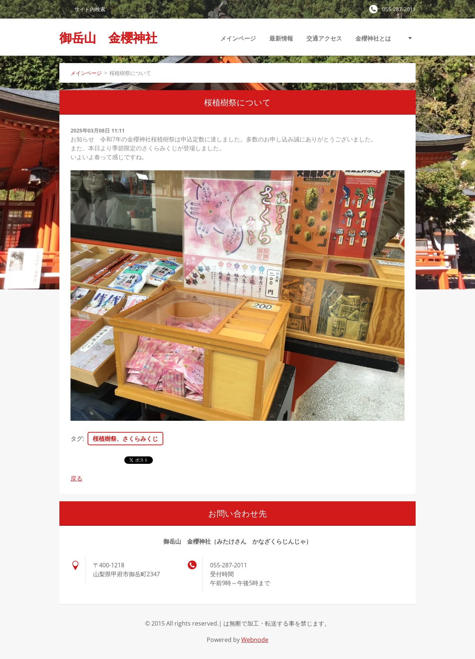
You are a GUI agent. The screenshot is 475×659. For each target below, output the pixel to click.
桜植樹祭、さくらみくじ (125, 439)
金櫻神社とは (373, 38)
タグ (76, 439)
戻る (76, 478)
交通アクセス (324, 38)
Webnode (254, 640)
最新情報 (281, 38)
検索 (63, 9)
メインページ (238, 38)
